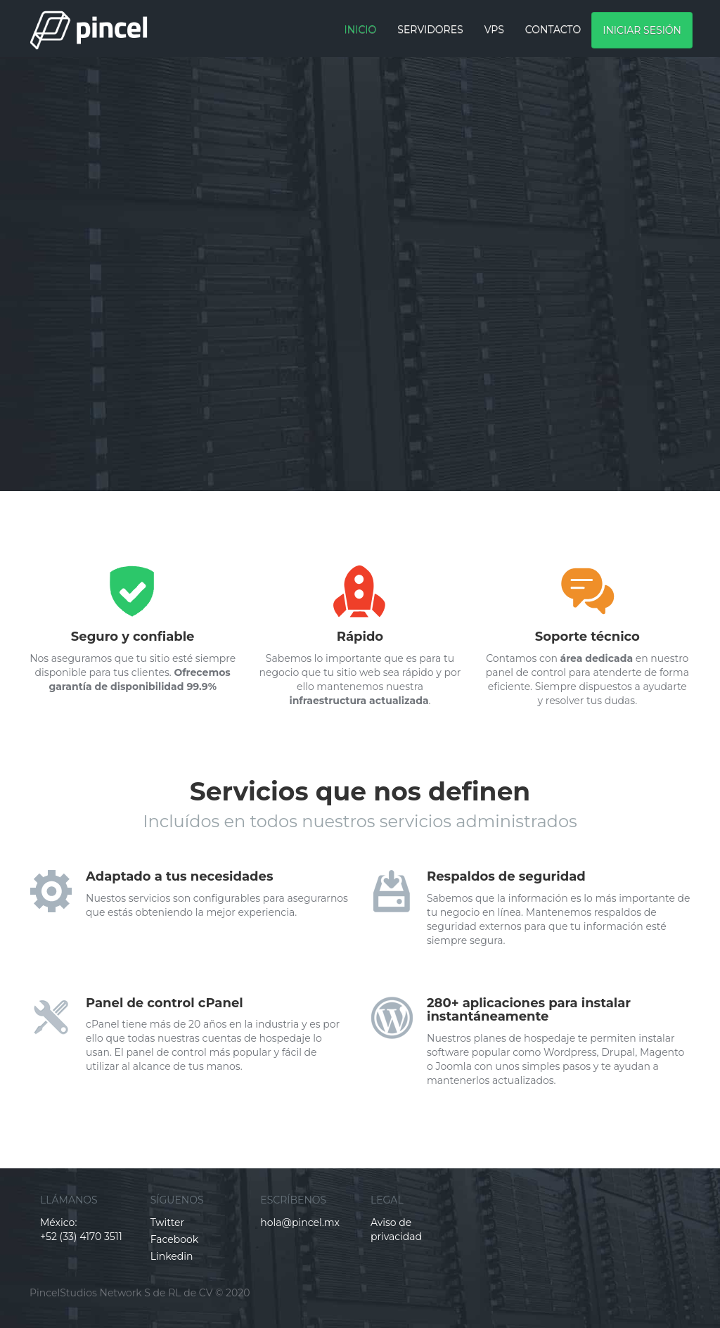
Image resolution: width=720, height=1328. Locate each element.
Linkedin (171, 1256)
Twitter (167, 1222)
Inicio (361, 29)
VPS (494, 29)
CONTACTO (553, 29)
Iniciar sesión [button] (642, 30)
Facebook (174, 1239)
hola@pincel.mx (300, 1222)
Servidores (430, 29)
